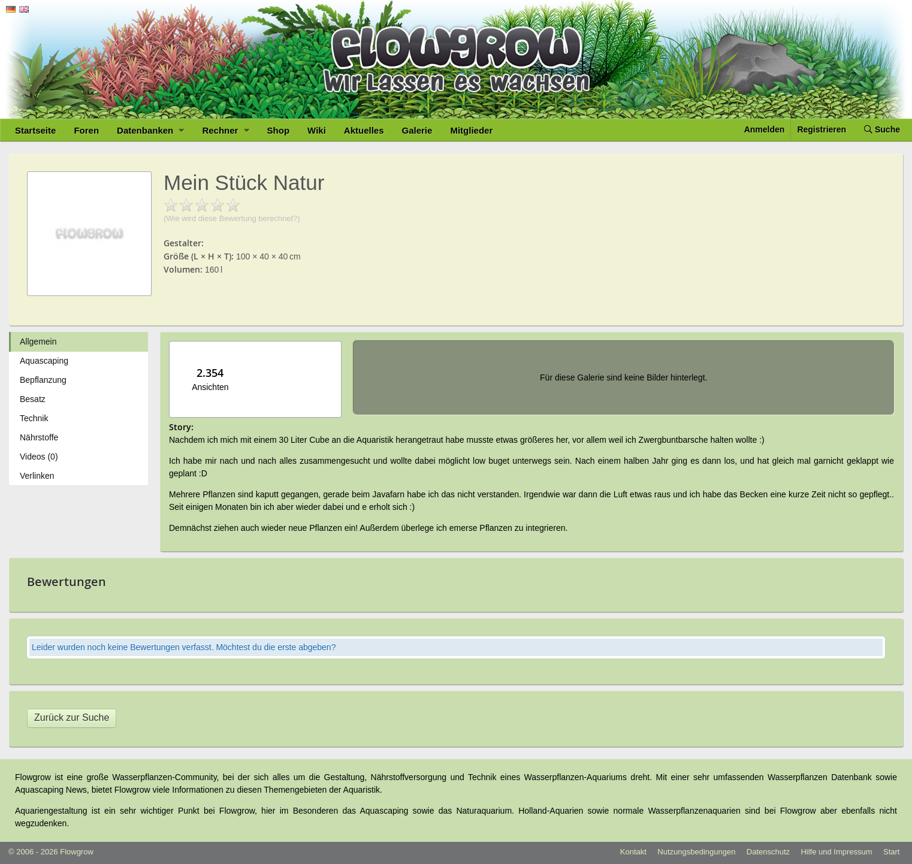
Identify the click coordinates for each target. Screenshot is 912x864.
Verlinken (37, 476)
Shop (278, 130)
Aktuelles (364, 130)
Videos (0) (39, 456)
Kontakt (633, 851)
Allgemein (38, 341)
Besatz (33, 399)
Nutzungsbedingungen (696, 851)
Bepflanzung (43, 380)
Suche (882, 129)
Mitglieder (471, 130)
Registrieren (821, 129)
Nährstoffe (39, 437)
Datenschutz (768, 851)
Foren (86, 130)
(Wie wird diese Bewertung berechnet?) (232, 218)
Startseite (35, 130)
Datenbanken (150, 130)
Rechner (225, 130)
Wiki (316, 130)
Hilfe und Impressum (836, 851)
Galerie (417, 130)
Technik (34, 418)
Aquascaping (44, 360)
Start (891, 851)
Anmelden (764, 129)
